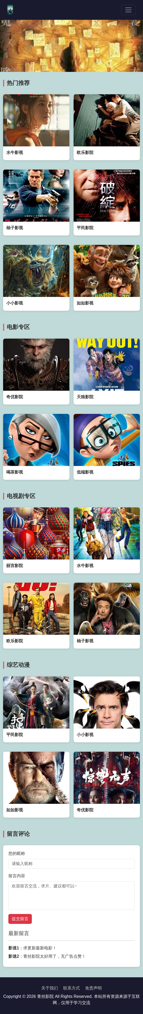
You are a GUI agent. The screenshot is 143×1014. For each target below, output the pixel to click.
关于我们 (49, 988)
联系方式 (71, 988)
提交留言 (20, 919)
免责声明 (93, 988)
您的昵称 (16, 853)
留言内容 (16, 876)
